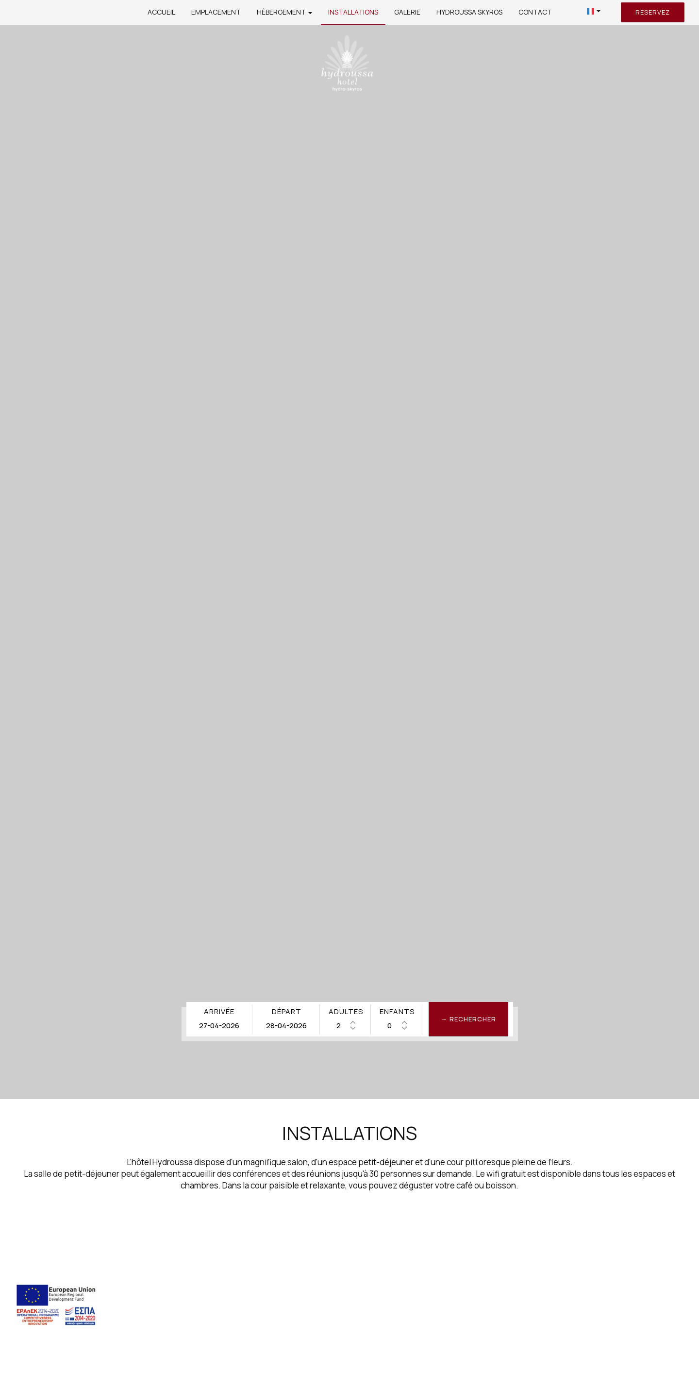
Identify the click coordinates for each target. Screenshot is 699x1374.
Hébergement (284, 12)
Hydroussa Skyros (469, 12)
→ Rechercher (468, 1019)
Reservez (652, 12)
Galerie (407, 12)
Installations (353, 12)
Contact (535, 12)
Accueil (161, 12)
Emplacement (216, 12)
